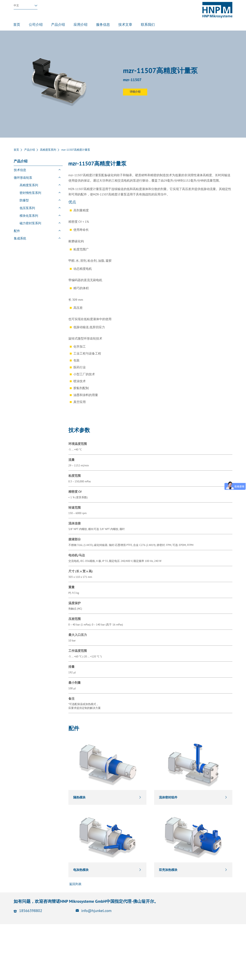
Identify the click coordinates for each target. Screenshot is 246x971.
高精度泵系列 (48, 149)
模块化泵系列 (29, 216)
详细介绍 (135, 91)
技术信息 (20, 170)
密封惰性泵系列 (30, 193)
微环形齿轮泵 (23, 177)
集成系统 (20, 238)
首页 (16, 149)
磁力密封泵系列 (30, 223)
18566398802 (30, 910)
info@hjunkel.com (96, 910)
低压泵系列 (27, 208)
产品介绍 (29, 149)
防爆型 (24, 200)
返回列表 (74, 884)
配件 (17, 231)
